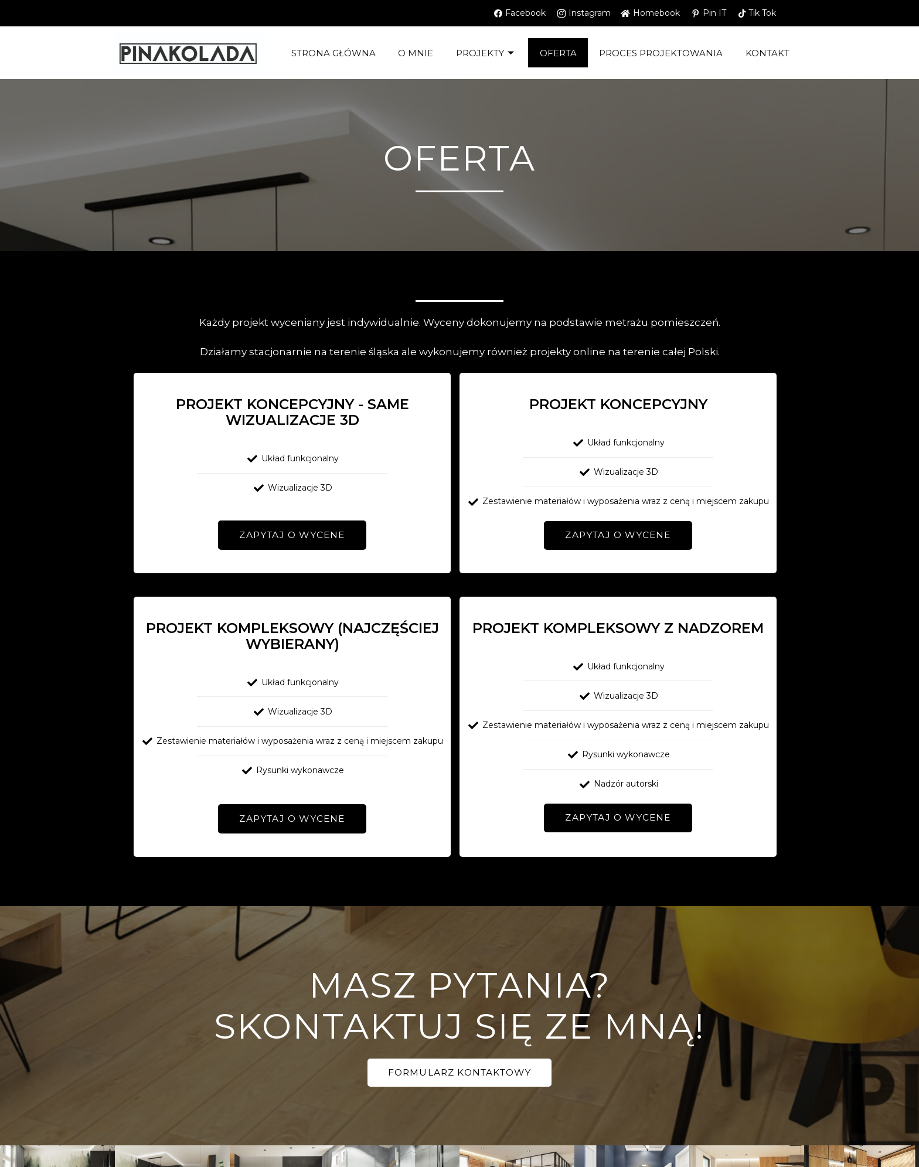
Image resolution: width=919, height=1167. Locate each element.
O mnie (414, 53)
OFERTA (558, 53)
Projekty (485, 53)
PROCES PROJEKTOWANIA (662, 53)
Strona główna (331, 53)
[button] (292, 535)
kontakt (769, 53)
